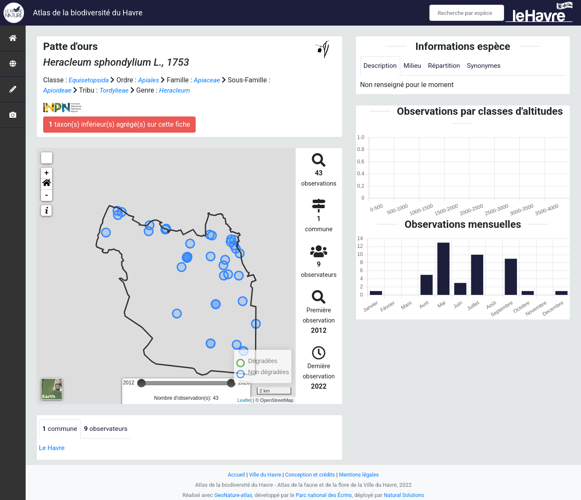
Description (381, 66)
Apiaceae (209, 80)
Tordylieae (115, 90)
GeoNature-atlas (231, 495)
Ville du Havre (263, 474)
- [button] (46, 195)
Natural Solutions (406, 495)
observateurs (108, 429)
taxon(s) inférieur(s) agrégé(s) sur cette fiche (119, 124)
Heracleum (177, 90)
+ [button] (46, 173)
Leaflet (245, 400)
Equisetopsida (90, 80)
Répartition (447, 66)
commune (60, 429)
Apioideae (58, 90)
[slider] (141, 383)
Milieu (414, 66)
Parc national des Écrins (324, 495)
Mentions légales (360, 474)
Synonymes (487, 66)
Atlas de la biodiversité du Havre (88, 12)
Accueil (234, 474)
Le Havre (52, 448)
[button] (46, 184)
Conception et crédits (310, 474)
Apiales (150, 80)
